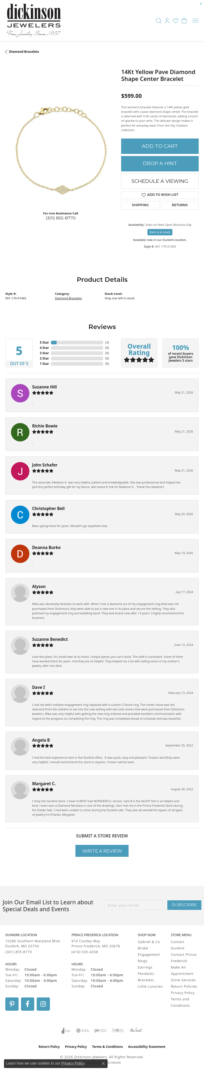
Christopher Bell (48, 508)
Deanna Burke (46, 547)
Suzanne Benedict (50, 639)
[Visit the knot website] (135, 1031)
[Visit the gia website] (82, 1031)
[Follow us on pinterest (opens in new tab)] (12, 1004)
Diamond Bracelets (24, 51)
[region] (60, 151)
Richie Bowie (45, 426)
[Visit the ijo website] (100, 1031)
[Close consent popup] (103, 1063)
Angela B (41, 740)
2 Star (44, 358)
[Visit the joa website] (66, 1031)
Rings (142, 960)
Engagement (149, 954)
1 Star (44, 363)
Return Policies (184, 986)
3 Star (44, 353)
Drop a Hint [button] (160, 163)
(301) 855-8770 (61, 218)
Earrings (145, 967)
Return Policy (49, 1046)
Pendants (146, 973)
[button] (159, 21)
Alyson (39, 586)
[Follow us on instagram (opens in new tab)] (43, 1004)
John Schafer (44, 465)
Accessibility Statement (146, 1046)
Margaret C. (44, 783)
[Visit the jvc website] (118, 1031)
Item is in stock (160, 232)
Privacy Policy (182, 992)
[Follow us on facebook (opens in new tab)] (27, 1004)
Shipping (140, 205)
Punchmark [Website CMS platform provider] (112, 1063)
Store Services (183, 980)
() (107, 342)
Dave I (38, 687)
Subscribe (184, 904)
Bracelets (146, 980)
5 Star (44, 342)
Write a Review (102, 851)
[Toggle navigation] (195, 21)
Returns (180, 205)
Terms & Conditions (107, 1046)
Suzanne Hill (44, 387)
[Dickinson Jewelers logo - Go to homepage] (34, 20)
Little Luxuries (150, 986)
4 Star (44, 347)
